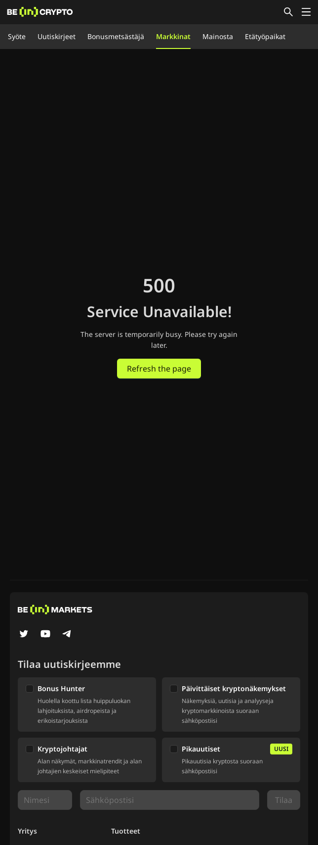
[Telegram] (67, 635)
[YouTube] (45, 635)
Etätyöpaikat (265, 36)
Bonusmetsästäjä (115, 36)
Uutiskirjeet (57, 36)
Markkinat (173, 36)
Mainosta (217, 36)
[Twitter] (24, 635)
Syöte (17, 36)
